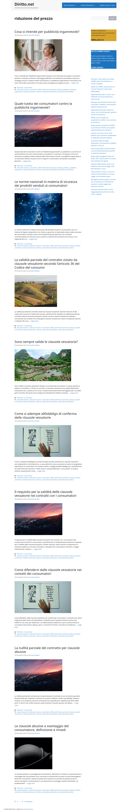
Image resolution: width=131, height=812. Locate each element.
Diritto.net (24, 4)
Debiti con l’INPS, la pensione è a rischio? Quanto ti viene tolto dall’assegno (103, 89)
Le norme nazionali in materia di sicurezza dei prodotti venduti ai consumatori (46, 183)
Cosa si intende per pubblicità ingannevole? (47, 31)
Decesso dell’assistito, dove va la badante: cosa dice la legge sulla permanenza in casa (102, 166)
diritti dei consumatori (49, 89)
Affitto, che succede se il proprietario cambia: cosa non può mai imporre (103, 120)
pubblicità (66, 89)
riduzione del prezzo (29, 91)
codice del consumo (23, 89)
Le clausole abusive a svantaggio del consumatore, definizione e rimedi (42, 728)
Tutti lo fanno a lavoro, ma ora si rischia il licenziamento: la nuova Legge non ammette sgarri (102, 174)
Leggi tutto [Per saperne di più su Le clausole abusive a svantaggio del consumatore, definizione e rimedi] (31, 783)
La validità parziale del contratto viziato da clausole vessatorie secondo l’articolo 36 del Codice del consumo (47, 264)
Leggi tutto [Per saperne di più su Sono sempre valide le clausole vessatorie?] (74, 393)
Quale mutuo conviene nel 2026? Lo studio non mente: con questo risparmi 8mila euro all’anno (103, 127)
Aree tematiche (71, 5)
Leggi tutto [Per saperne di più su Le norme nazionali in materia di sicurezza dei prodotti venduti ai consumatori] (33, 239)
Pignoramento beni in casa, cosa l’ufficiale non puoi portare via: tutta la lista (102, 96)
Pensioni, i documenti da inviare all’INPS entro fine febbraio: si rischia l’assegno (102, 81)
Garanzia (59, 89)
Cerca (112, 18)
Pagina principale (89, 5)
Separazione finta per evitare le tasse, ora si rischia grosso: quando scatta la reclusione (103, 112)
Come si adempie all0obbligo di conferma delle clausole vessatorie (46, 415)
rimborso (39, 91)
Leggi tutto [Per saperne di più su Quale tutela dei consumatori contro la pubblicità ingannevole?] (27, 161)
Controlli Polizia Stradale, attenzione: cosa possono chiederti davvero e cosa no (103, 143)
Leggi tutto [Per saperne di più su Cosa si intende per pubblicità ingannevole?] (75, 83)
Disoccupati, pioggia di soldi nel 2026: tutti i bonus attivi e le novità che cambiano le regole (103, 158)
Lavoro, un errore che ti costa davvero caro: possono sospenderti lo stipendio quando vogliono (103, 135)
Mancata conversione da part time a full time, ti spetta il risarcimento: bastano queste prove (103, 104)
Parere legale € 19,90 (107, 5)
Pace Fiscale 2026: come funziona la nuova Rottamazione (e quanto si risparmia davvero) (103, 150)
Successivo (29, 801)
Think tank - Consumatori (24, 87)
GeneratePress (28, 809)
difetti (40, 89)
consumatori (33, 89)
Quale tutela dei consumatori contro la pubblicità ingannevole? (43, 105)
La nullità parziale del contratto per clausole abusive (47, 650)
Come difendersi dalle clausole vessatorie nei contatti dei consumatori (48, 572)
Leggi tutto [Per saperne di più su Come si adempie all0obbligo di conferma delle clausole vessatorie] (41, 471)
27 (22, 801)
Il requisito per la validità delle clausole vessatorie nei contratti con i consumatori (45, 494)
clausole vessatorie (22, 246)
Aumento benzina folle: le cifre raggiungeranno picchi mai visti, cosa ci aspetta (102, 191)
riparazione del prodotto (49, 91)
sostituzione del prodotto (66, 91)
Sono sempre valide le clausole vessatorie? (46, 342)
